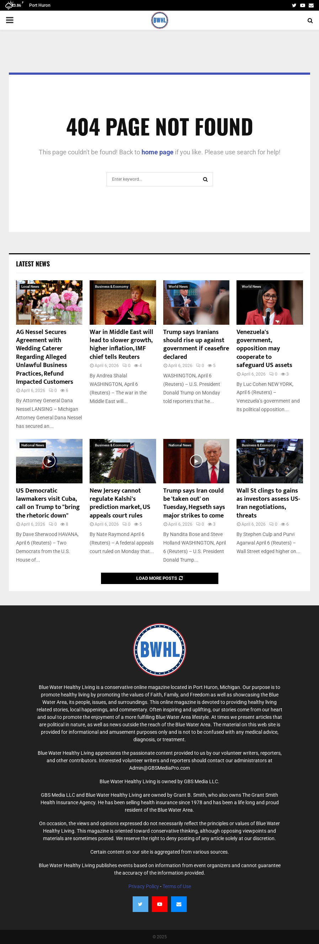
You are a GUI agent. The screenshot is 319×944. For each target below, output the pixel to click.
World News (178, 286)
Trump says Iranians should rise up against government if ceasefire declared (196, 344)
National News (32, 445)
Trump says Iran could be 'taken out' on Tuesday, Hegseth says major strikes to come (194, 503)
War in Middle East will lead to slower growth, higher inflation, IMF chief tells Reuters (121, 344)
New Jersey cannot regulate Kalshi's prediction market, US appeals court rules (120, 503)
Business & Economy (111, 286)
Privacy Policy (143, 886)
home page (158, 152)
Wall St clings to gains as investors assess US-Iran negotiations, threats (268, 503)
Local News (30, 286)
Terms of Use (177, 886)
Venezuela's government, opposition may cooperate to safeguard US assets (264, 349)
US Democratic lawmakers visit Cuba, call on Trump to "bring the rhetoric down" (48, 503)
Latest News (33, 263)
